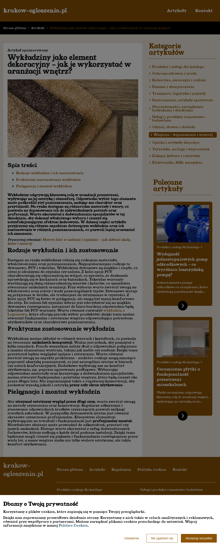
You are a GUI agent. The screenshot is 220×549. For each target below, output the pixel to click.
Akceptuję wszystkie (198, 538)
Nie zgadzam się (162, 538)
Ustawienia (131, 538)
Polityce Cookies (73, 525)
